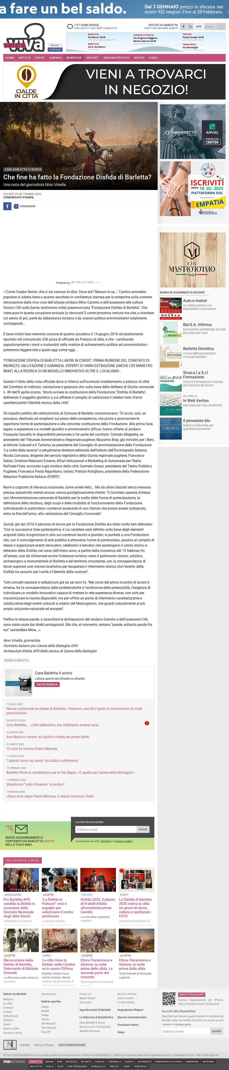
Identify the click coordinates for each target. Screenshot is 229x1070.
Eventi (7, 1024)
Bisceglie (71, 1061)
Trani (126, 1066)
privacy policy (123, 841)
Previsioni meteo (127, 1024)
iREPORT (92, 57)
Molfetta (36, 1066)
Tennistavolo (48, 1027)
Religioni (8, 999)
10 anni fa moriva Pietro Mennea (31, 749)
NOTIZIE (25, 57)
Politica (7, 1011)
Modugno (208, 1061)
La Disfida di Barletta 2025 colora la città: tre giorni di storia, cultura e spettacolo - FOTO (135, 907)
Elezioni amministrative (131, 1017)
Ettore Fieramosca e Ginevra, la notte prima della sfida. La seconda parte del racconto (97, 968)
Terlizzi (114, 1066)
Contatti (25, 1045)
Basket (45, 1011)
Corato (129, 1061)
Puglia (50, 1066)
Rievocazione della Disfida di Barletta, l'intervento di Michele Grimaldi (21, 966)
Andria (49, 1061)
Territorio (8, 1020)
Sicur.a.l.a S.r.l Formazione (95, 1026)
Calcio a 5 (85, 994)
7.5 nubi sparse (93, 26)
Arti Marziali (48, 1023)
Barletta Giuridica (89, 1031)
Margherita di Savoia (168, 1061)
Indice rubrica (47, 684)
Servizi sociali (11, 1028)
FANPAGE (55, 49)
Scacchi (45, 1031)
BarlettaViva (24, 36)
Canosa (100, 1061)
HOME (9, 57)
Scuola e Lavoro (12, 1032)
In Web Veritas (126, 1002)
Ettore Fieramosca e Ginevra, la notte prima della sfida (135, 964)
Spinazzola (98, 1066)
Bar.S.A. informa (127, 994)
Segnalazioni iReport (130, 1009)
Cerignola (114, 1061)
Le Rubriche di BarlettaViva (96, 1017)
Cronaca (8, 1007)
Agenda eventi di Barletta (95, 1009)
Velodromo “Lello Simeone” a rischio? (35, 784)
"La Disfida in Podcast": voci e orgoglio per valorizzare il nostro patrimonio (57, 907)
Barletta (35, 1061)
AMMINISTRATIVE (116, 57)
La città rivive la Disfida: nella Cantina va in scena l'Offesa (58, 964)
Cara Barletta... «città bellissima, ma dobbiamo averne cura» (52, 725)
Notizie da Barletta (14, 994)
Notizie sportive (51, 1001)
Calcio (45, 1006)
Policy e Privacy (43, 1045)
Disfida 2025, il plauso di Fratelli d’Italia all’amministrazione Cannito (98, 905)
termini (105, 841)
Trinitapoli (140, 1066)
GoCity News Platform (72, 1045)
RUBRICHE (74, 57)
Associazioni (48, 994)
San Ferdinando (77, 1066)
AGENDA (56, 57)
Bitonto (86, 1061)
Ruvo (60, 1066)
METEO (139, 57)
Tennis (45, 1019)
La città (7, 1003)
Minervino (192, 1061)
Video (120, 1032)
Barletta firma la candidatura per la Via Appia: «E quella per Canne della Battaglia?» (70, 772)
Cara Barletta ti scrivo (53, 673)
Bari (59, 1061)
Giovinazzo (144, 1061)
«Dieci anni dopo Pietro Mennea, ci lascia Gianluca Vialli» (50, 796)
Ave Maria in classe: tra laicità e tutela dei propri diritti (47, 737)
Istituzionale (10, 1016)
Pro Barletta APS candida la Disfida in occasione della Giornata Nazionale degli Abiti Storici (19, 907)
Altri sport (85, 1002)
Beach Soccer (87, 998)
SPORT (40, 57)
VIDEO (153, 57)
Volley (45, 1015)
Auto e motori (125, 998)
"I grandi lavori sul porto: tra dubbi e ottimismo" (42, 761)
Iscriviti (143, 829)
